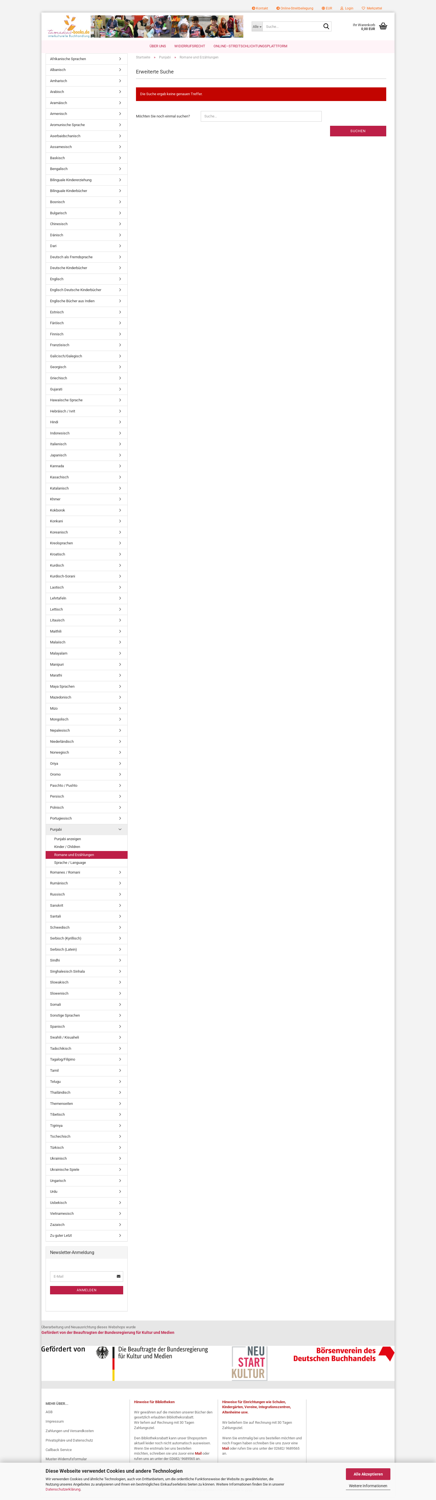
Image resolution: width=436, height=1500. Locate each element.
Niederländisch (62, 744)
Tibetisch (57, 1117)
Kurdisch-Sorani (62, 579)
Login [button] (346, 8)
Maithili (55, 634)
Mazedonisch (60, 700)
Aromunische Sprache (67, 128)
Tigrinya (56, 1128)
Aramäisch (58, 106)
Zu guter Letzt (61, 1238)
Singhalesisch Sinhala (67, 974)
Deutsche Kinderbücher (68, 271)
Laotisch (57, 590)
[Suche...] (257, 26)
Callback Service (59, 1452)
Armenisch (58, 117)
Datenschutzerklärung (63, 1489)
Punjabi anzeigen (67, 842)
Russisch (57, 897)
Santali (55, 919)
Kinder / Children (67, 850)
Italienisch (58, 447)
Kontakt (260, 8)
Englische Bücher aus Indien (72, 304)
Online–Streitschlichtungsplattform (250, 46)
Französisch (59, 348)
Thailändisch (60, 1095)
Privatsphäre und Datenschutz (69, 1443)
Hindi (54, 425)
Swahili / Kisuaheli (64, 1040)
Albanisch (58, 73)
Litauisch (57, 623)
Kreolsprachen (61, 546)
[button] (327, 8)
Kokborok (57, 513)
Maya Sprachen (62, 689)
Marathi (56, 678)
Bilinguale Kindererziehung (70, 183)
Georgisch (58, 370)
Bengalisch (59, 172)
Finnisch (56, 337)
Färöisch (57, 326)
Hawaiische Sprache (66, 403)
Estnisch (57, 315)
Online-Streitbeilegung (294, 8)
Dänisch (56, 238)
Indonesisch (60, 436)
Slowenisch (59, 996)
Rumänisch (59, 886)
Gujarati (56, 392)
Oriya (54, 766)
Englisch (56, 282)
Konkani (56, 524)
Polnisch (57, 810)
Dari (53, 249)
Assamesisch (61, 150)
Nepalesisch (60, 733)
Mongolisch (59, 722)
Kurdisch (57, 568)
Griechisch (58, 381)
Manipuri (57, 667)
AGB (49, 1415)
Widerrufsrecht (189, 46)
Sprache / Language (70, 866)
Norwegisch (59, 755)
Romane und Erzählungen (74, 857)
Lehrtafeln (58, 601)
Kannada (57, 469)
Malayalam (58, 656)
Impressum (55, 1424)
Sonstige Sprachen (65, 1018)
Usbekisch (58, 1205)
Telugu (55, 1084)
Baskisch (57, 161)
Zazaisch (57, 1227)
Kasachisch (59, 480)
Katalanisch (59, 491)
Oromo (55, 777)
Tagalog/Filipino (62, 1062)
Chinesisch (59, 227)
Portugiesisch (61, 821)
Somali (55, 1007)
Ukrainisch (58, 1161)
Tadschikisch (60, 1051)
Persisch (57, 799)
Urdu (53, 1194)
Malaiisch (57, 645)
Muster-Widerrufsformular (66, 1462)
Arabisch (57, 95)
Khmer (55, 502)
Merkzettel (372, 8)
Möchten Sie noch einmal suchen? (163, 119)
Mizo (54, 711)
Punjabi (56, 832)
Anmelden (87, 1293)
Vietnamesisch (62, 1216)
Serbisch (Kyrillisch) (65, 941)
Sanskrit (56, 908)
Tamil (54, 1073)
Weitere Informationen (368, 1486)
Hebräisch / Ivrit (62, 414)
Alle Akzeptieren (368, 1474)
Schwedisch (60, 930)
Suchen (358, 134)
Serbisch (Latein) (63, 952)
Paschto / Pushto (63, 788)
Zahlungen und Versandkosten (70, 1434)
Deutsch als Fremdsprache (71, 260)
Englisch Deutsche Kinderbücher (75, 293)
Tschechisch (60, 1139)
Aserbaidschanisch (65, 139)
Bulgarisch (58, 216)
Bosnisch (57, 205)
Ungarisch (58, 1183)
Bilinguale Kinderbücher (68, 194)
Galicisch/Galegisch (66, 359)
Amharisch (58, 84)
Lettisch (56, 612)
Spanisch (57, 1029)
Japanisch (58, 458)
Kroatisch (57, 557)
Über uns (158, 46)
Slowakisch (59, 985)
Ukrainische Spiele (64, 1172)
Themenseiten (61, 1106)
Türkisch (57, 1150)
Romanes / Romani (65, 875)
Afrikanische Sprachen (68, 62)
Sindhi (55, 963)
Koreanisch (59, 535)
